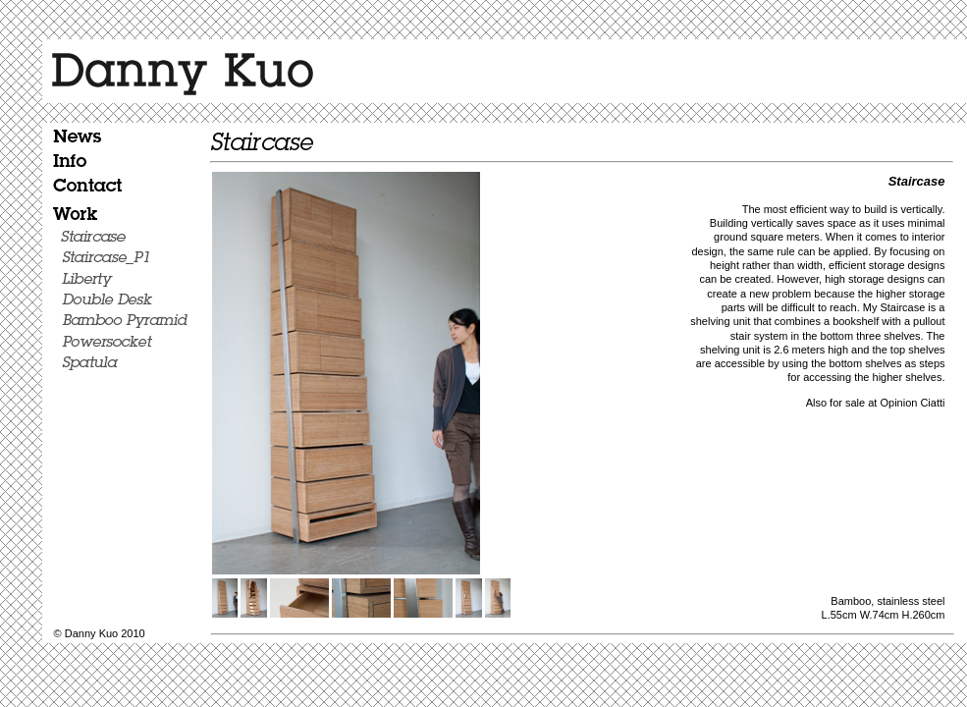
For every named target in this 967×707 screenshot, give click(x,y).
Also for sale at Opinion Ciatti (875, 402)
